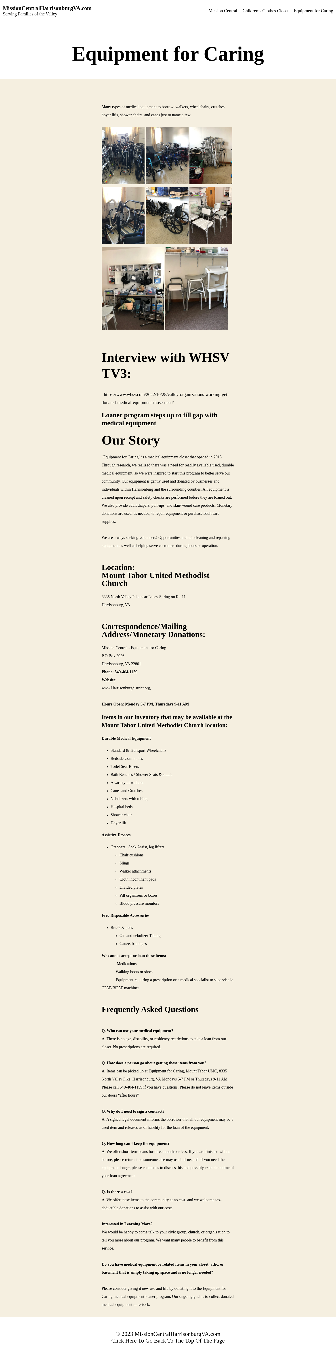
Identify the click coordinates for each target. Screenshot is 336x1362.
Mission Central (223, 10)
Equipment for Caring (313, 10)
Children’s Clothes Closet (266, 10)
